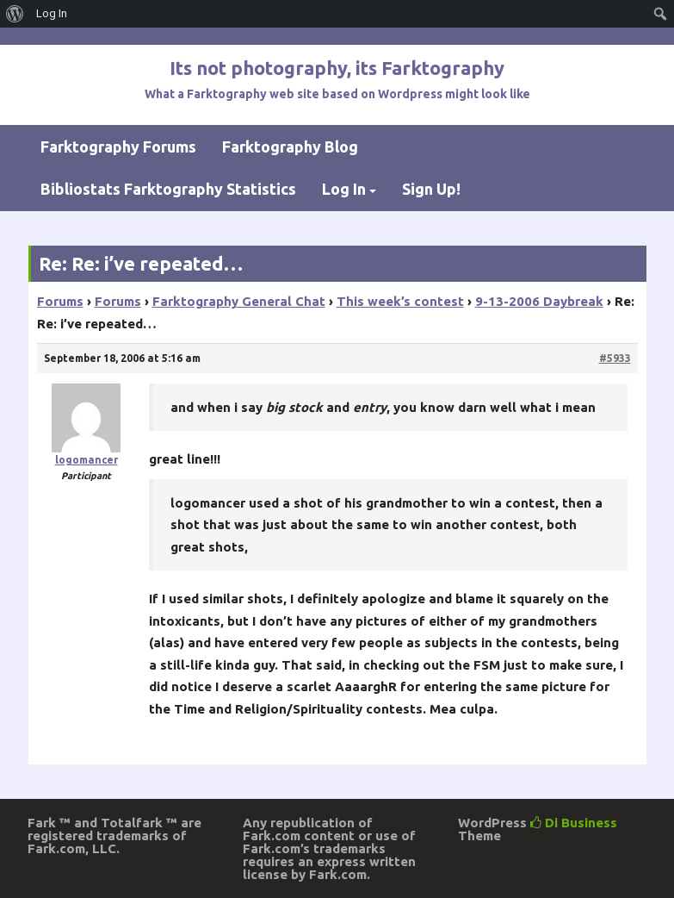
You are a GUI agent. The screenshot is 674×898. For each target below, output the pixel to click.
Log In (344, 188)
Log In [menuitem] (51, 13)
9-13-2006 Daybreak (539, 301)
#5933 (615, 358)
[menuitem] (15, 14)
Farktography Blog (290, 146)
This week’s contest (400, 301)
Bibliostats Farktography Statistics (168, 188)
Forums (60, 301)
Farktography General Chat (238, 301)
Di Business (573, 822)
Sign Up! (431, 188)
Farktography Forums (118, 146)
